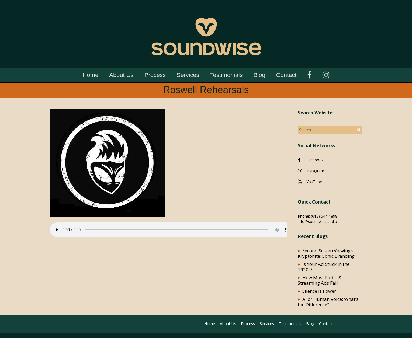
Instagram (315, 170)
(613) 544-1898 (324, 216)
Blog (259, 75)
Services (187, 75)
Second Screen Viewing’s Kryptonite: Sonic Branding (326, 253)
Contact (286, 75)
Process (155, 75)
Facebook (315, 159)
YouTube (314, 181)
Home (91, 75)
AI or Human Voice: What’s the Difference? (328, 302)
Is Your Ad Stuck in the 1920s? (323, 267)
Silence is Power (319, 291)
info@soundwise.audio (317, 221)
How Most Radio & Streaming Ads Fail (320, 280)
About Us (121, 75)
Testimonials (226, 75)
